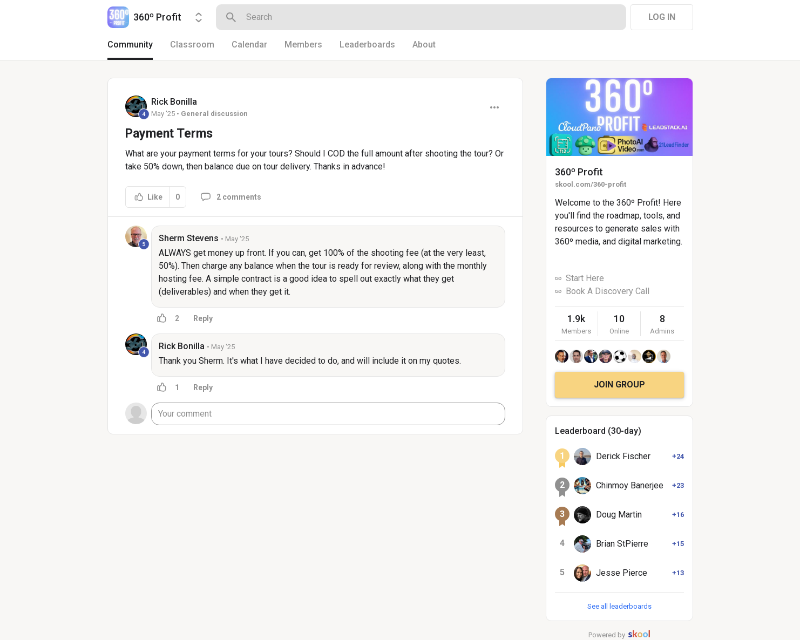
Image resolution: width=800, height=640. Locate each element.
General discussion (214, 114)
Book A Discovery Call (607, 291)
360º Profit (579, 172)
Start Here (585, 278)
